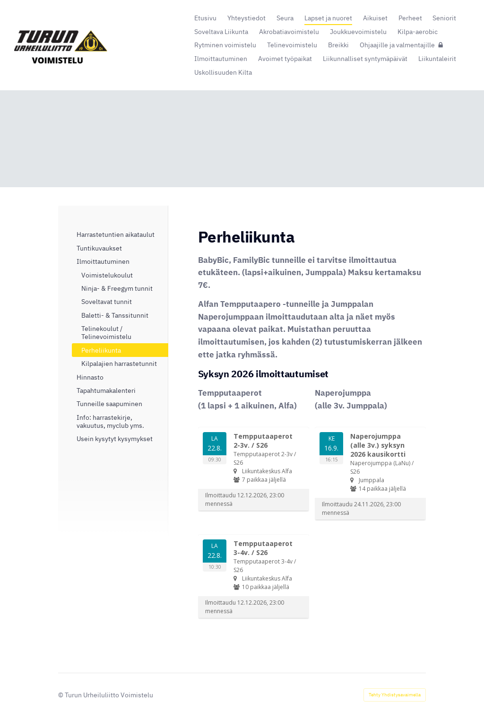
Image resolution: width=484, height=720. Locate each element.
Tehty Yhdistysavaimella (395, 695)
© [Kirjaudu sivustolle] (61, 694)
